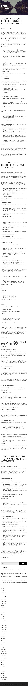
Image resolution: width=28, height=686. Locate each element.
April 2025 (2, 616)
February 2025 (3, 620)
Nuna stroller (9, 147)
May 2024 (2, 640)
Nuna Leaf (8, 445)
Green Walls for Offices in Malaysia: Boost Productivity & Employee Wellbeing (13, 570)
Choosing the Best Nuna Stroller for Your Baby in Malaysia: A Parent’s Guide (11, 21)
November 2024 (4, 627)
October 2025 (3, 605)
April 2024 (3, 642)
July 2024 (2, 636)
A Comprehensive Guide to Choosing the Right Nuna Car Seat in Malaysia (12, 165)
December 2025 (4, 601)
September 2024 (4, 631)
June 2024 (3, 638)
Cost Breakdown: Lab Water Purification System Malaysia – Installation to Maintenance (14, 577)
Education (2, 588)
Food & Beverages (4, 590)
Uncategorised (6, 157)
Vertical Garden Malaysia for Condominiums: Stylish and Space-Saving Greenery (13, 574)
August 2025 (3, 607)
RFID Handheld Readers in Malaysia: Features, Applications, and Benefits (14, 582)
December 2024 (4, 625)
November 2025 (4, 603)
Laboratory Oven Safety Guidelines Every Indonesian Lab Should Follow (13, 580)
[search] (26, 8)
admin (7, 25)
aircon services (16, 551)
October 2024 (3, 629)
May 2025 (2, 614)
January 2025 (3, 623)
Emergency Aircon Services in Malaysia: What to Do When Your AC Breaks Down (14, 459)
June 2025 (3, 612)
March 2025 (3, 618)
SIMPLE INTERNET (5, 7)
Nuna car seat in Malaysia (12, 327)
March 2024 (3, 644)
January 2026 (3, 599)
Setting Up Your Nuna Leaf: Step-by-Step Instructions (14, 343)
